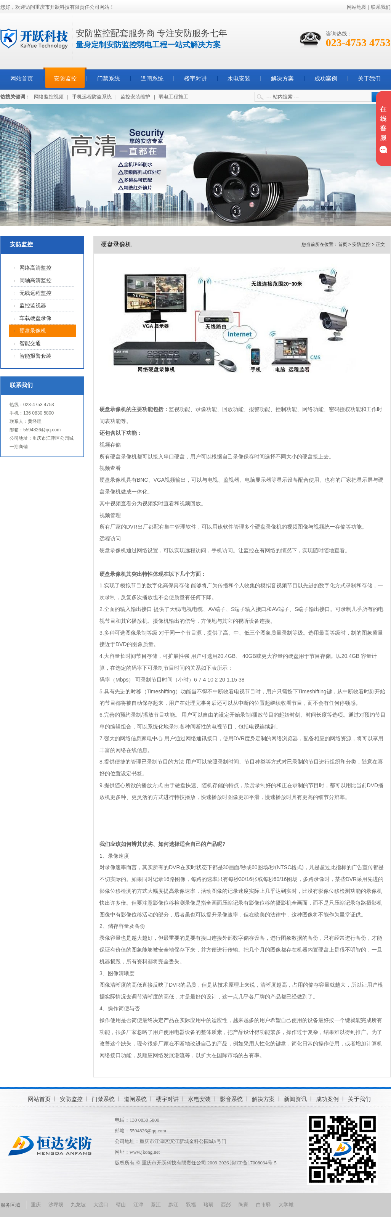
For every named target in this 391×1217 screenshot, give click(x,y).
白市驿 (263, 1204)
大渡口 (100, 1204)
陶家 (243, 1204)
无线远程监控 (35, 293)
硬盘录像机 (32, 331)
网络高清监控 (35, 268)
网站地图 (357, 7)
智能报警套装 (35, 356)
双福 (191, 1204)
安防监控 (65, 79)
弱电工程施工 (173, 97)
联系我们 (381, 7)
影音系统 (231, 1099)
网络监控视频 (49, 97)
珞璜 (208, 1204)
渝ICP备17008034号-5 (253, 1163)
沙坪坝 (55, 1204)
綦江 (156, 1204)
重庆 (36, 1204)
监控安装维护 (135, 97)
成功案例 (325, 79)
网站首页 (21, 79)
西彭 (226, 1204)
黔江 (173, 1204)
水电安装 (239, 79)
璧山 (121, 1204)
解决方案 (282, 79)
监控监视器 (32, 306)
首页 (342, 244)
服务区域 (10, 1205)
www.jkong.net (145, 1152)
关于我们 (369, 79)
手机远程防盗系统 (92, 97)
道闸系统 (152, 79)
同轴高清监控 (35, 280)
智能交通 (30, 343)
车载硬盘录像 (35, 318)
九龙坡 (78, 1204)
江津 (138, 1204)
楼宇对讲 (195, 79)
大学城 (286, 1204)
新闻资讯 (295, 1099)
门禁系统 (108, 79)
